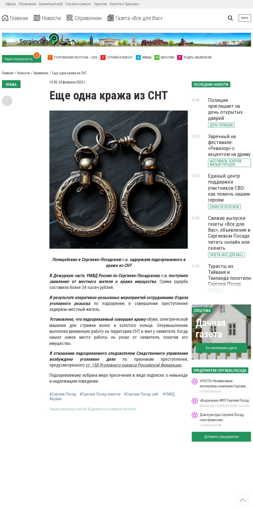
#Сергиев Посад (62, 394)
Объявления (27, 4)
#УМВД (169, 394)
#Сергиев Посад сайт (141, 394)
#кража (55, 399)
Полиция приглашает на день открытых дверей (225, 109)
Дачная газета (211, 328)
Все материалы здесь (221, 348)
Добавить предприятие (221, 437)
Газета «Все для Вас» (141, 18)
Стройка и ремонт (78, 4)
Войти (244, 17)
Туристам (100, 4)
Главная (15, 18)
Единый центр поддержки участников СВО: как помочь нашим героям (229, 188)
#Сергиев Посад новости (100, 394)
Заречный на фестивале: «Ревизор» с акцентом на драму (229, 145)
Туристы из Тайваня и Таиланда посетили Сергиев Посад (229, 275)
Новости (49, 18)
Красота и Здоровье (124, 4)
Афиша (11, 4)
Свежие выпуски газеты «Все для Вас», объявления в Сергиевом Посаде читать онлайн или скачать (229, 233)
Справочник (87, 18)
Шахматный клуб (51, 4)
